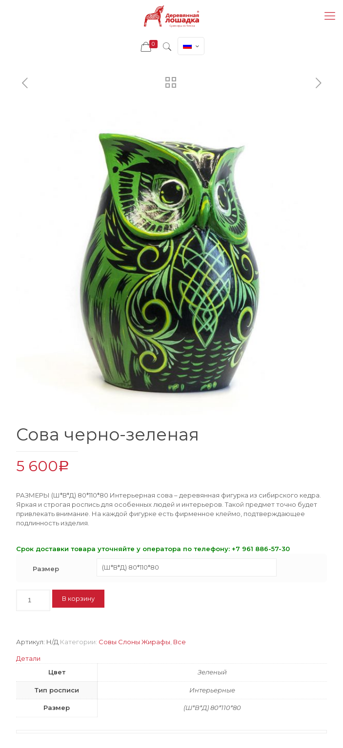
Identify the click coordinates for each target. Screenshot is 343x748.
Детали (28, 658)
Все (179, 642)
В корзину (78, 598)
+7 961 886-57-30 (261, 549)
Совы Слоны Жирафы (134, 642)
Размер (46, 569)
